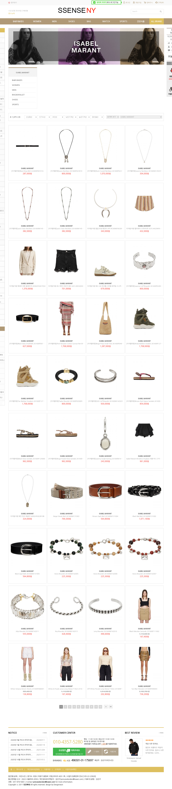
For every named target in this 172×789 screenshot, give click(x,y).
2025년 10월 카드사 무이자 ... (21, 760)
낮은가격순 (70, 117)
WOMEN (16, 85)
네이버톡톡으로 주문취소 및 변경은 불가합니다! (69, 752)
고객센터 (161, 2)
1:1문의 (103, 744)
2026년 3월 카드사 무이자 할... (22, 740)
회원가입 (138, 2)
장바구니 (150, 2)
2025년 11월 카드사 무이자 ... (21, 755)
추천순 (54, 117)
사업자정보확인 (70, 769)
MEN (14, 90)
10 (100, 707)
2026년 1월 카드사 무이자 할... (22, 745)
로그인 (128, 2)
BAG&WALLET (18, 95)
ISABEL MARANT (22, 73)
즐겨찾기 (14, 2)
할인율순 (95, 117)
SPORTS (15, 104)
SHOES (15, 100)
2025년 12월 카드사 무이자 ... (21, 750)
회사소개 (19, 769)
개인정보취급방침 (33, 769)
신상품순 (29, 117)
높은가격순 (83, 117)
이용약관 (47, 769)
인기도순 (42, 117)
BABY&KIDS (17, 80)
